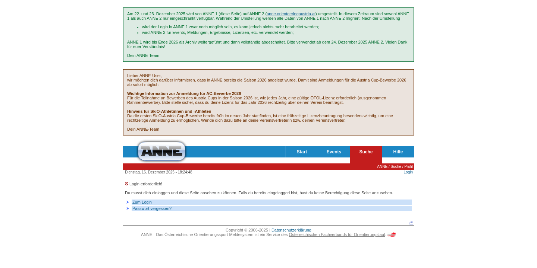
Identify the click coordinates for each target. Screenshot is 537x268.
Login (408, 172)
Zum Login (142, 202)
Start (302, 151)
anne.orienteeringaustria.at (291, 14)
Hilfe (398, 151)
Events (334, 151)
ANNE (382, 167)
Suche (366, 151)
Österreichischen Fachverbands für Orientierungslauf (337, 234)
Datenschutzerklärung (291, 230)
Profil (408, 167)
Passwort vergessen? (152, 208)
